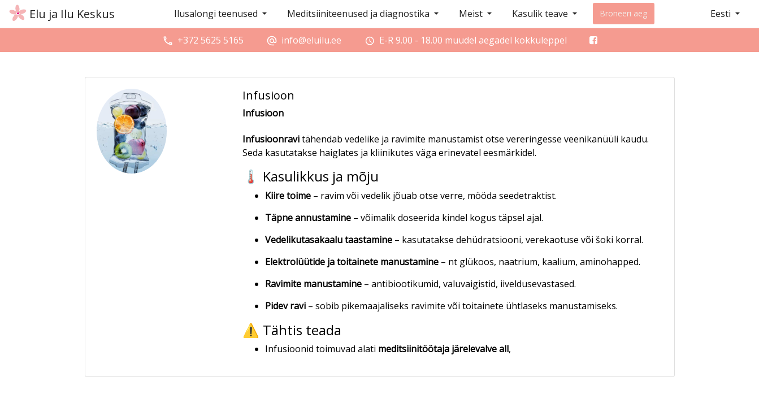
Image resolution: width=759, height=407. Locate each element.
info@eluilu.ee (311, 40)
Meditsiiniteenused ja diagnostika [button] (359, 13)
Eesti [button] (721, 13)
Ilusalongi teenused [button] (217, 13)
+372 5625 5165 (210, 40)
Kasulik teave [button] (541, 13)
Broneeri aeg (623, 13)
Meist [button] (472, 13)
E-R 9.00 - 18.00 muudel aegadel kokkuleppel (473, 40)
